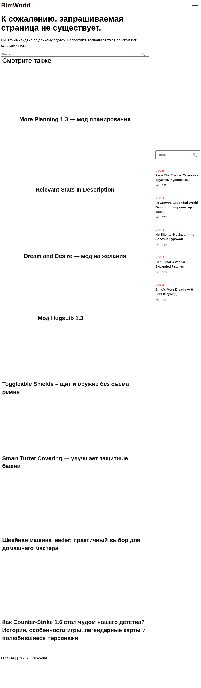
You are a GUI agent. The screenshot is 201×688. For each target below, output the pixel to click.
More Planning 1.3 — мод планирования (75, 119)
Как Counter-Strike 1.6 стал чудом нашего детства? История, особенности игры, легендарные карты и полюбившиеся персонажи (74, 630)
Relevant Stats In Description (75, 189)
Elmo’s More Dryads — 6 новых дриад (174, 292)
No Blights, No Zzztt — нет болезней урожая (175, 237)
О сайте (7, 658)
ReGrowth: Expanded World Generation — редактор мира (176, 207)
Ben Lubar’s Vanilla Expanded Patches (170, 264)
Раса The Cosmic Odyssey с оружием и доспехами (177, 178)
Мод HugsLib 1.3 (60, 318)
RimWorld (15, 5)
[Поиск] (143, 54)
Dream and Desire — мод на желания (75, 256)
